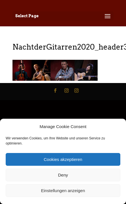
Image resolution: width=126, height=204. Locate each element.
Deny (63, 175)
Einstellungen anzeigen (63, 190)
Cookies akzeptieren (63, 159)
